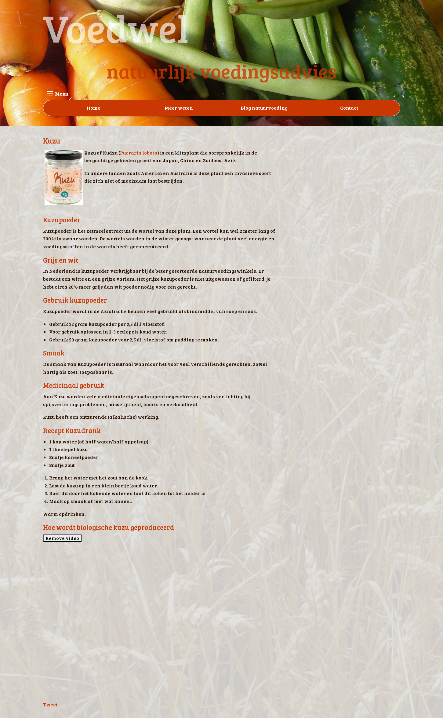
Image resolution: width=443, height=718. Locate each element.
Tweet (50, 704)
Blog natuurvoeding (264, 107)
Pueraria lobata (139, 152)
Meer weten (179, 107)
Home (93, 107)
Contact (349, 107)
